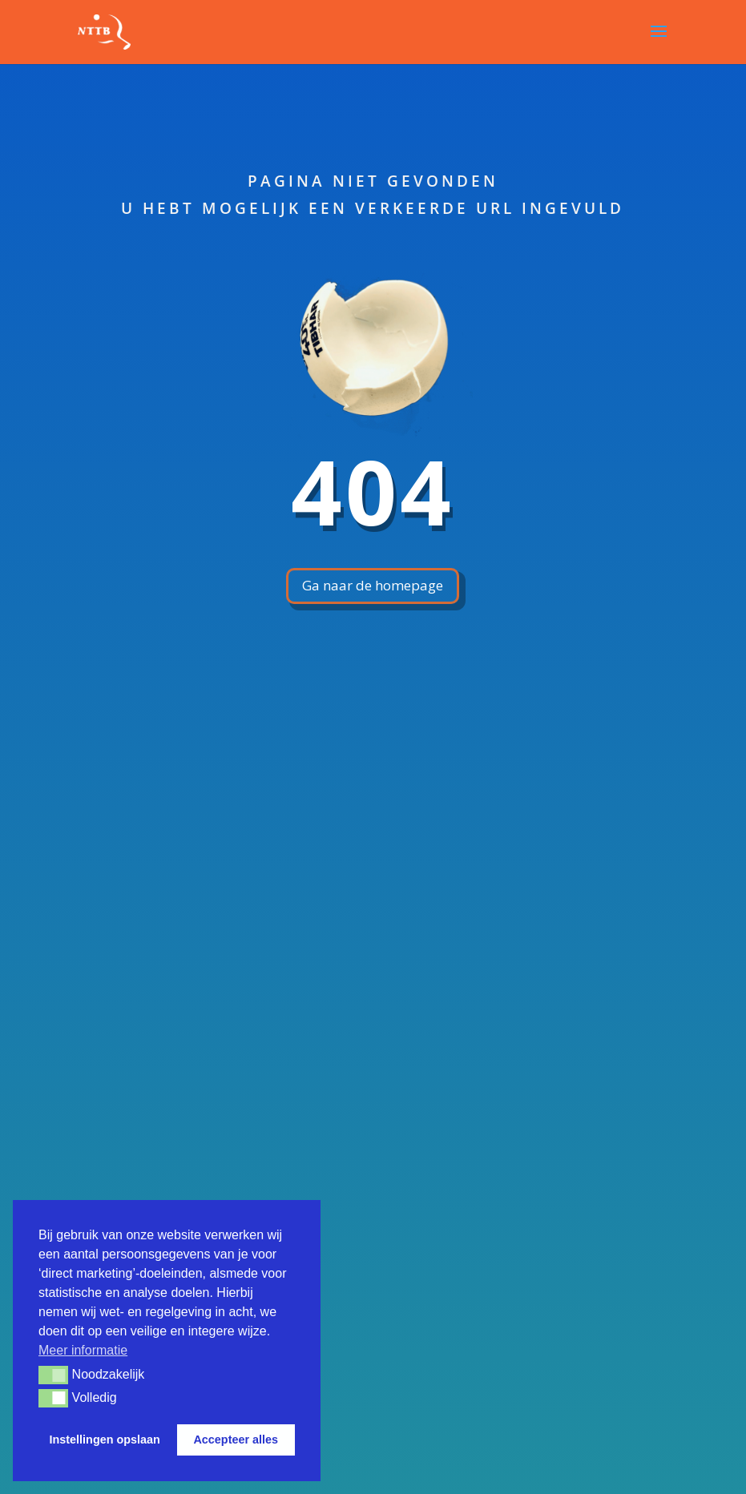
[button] (53, 1374)
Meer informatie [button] (82, 1350)
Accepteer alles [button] (235, 1439)
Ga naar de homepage (372, 585)
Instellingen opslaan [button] (105, 1439)
